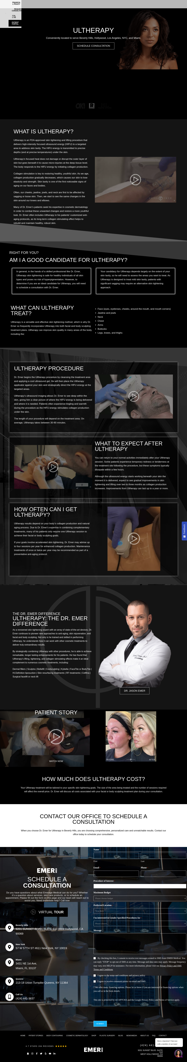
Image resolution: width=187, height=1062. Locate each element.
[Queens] (9, 981)
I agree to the (121, 975)
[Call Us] (9, 997)
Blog (120, 1036)
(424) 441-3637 (25, 998)
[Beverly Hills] (9, 928)
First (95, 861)
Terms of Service (166, 1000)
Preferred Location (103, 905)
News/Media (131, 1036)
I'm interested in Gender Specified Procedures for (118, 918)
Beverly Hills (22, 925)
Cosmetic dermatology (77, 1036)
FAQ (153, 1036)
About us (144, 1036)
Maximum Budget (102, 892)
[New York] (9, 947)
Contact (163, 1036)
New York (20, 944)
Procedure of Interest (104, 881)
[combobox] (140, 886)
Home (22, 1036)
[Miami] (9, 962)
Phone (144, 867)
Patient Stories (36, 1036)
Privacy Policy (148, 1000)
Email (97, 867)
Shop (93, 1036)
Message (98, 930)
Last (142, 861)
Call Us (19, 994)
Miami (19, 959)
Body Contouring (54, 1036)
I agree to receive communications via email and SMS (122, 981)
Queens (19, 979)
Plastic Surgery (107, 1036)
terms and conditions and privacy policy (127, 975)
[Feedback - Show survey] (184, 531)
